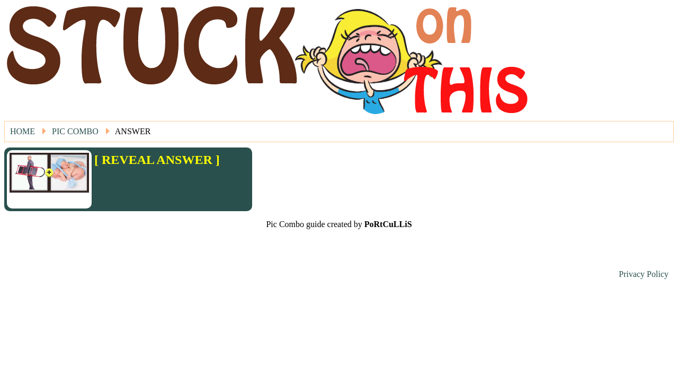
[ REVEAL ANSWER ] (157, 160)
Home (22, 131)
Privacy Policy (643, 274)
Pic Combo (75, 131)
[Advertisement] (156, 183)
